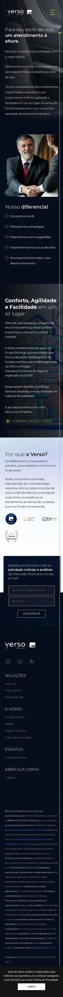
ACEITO (31, 987)
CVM (47, 853)
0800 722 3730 (49, 948)
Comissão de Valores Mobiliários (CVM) (24, 830)
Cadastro (10, 777)
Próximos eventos (16, 757)
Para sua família (14, 697)
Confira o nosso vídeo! (28, 421)
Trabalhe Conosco (15, 730)
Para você (11, 683)
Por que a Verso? (15, 717)
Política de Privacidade (18, 737)
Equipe (9, 723)
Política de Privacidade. (46, 979)
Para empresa (13, 690)
